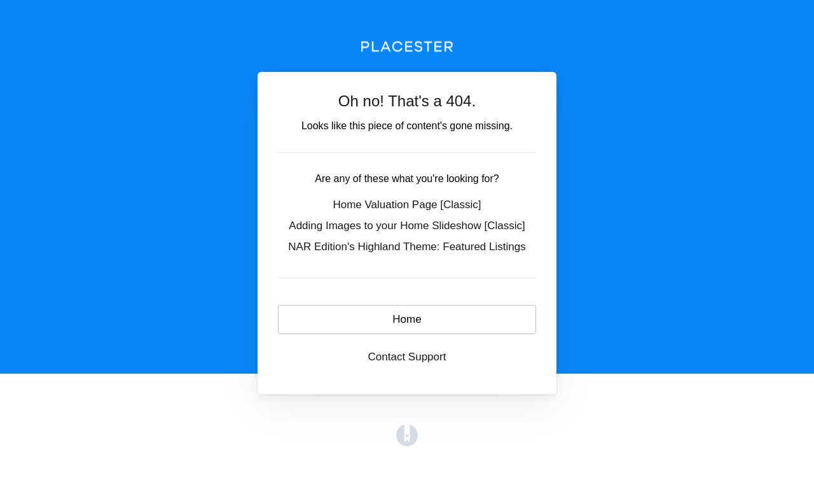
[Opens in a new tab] (407, 435)
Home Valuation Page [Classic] (407, 205)
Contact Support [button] (407, 357)
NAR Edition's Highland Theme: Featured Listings (406, 247)
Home (406, 319)
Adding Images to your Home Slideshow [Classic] (407, 226)
